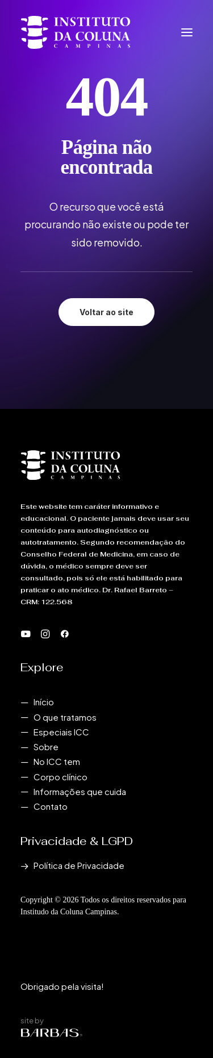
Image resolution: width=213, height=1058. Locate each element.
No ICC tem (57, 761)
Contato (51, 806)
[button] (187, 32)
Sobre (46, 746)
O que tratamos (65, 717)
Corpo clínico (60, 776)
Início (44, 701)
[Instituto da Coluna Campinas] (75, 32)
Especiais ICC (61, 731)
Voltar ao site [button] (106, 312)
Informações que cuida (80, 791)
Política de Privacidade (79, 865)
